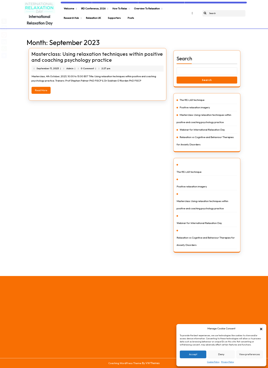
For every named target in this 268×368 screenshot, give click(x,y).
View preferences (249, 354)
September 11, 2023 (54, 67)
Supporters (90, 15)
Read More (50, 86)
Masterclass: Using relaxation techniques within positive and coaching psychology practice (97, 57)
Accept (193, 354)
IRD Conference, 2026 (91, 7)
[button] (261, 328)
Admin (74, 67)
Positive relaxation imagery (196, 111)
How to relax (117, 7)
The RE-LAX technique (194, 104)
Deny (221, 354)
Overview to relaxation (143, 7)
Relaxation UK (70, 15)
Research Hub (169, 7)
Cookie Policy (213, 362)
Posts (106, 15)
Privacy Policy (227, 362)
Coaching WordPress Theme (124, 363)
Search (187, 69)
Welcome (68, 7)
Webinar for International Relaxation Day (203, 130)
